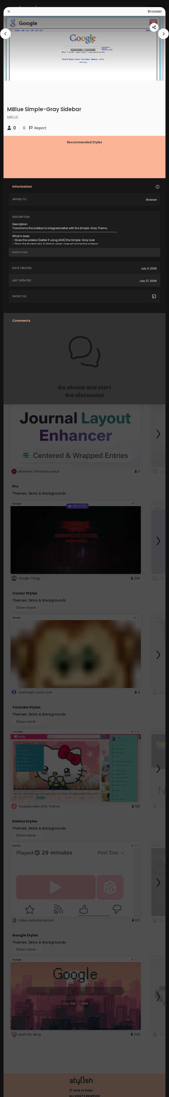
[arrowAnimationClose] (5, 33)
